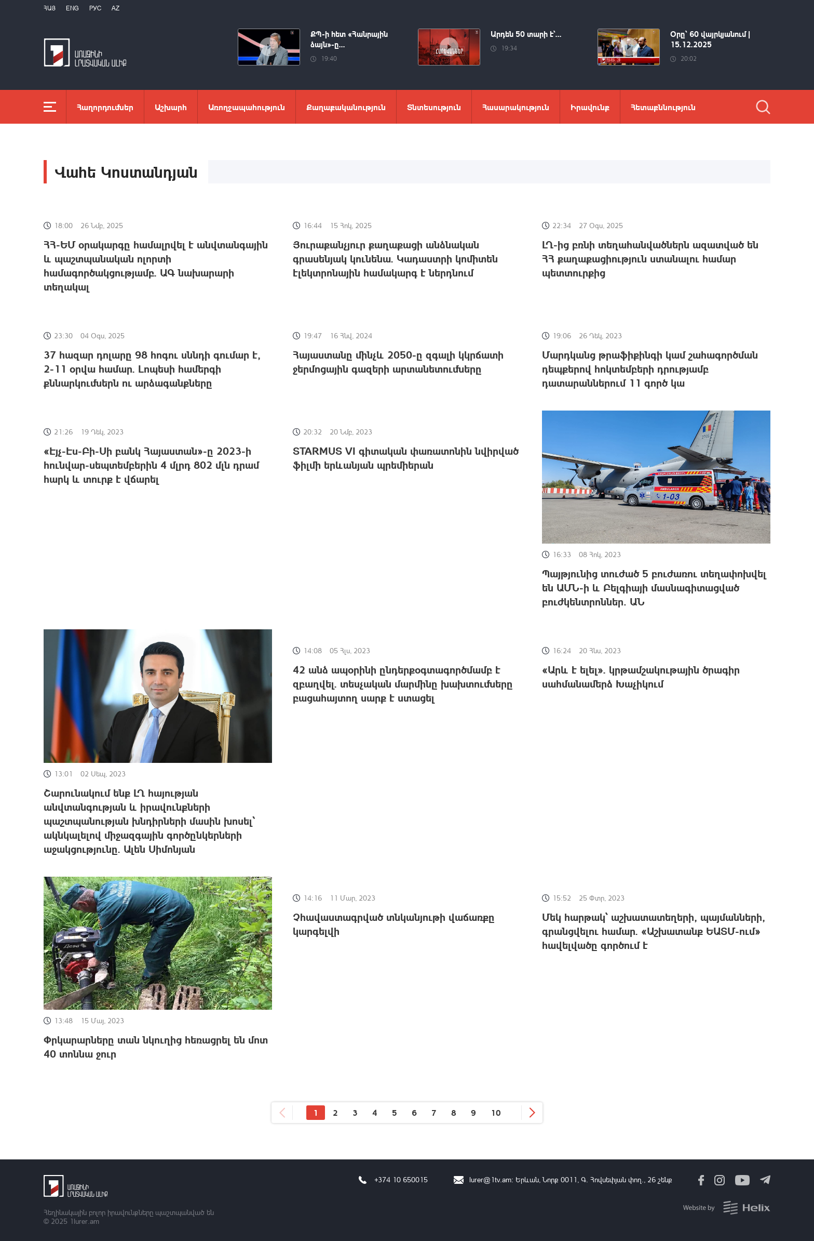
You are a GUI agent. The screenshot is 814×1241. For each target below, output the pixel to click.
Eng (72, 8)
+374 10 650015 (401, 1179)
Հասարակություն (515, 106)
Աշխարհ (171, 106)
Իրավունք (590, 106)
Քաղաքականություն (346, 106)
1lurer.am (84, 1221)
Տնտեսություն (434, 106)
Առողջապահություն (246, 106)
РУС (95, 8)
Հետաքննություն (663, 106)
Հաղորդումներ (105, 106)
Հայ (50, 8)
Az (115, 8)
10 (496, 1112)
